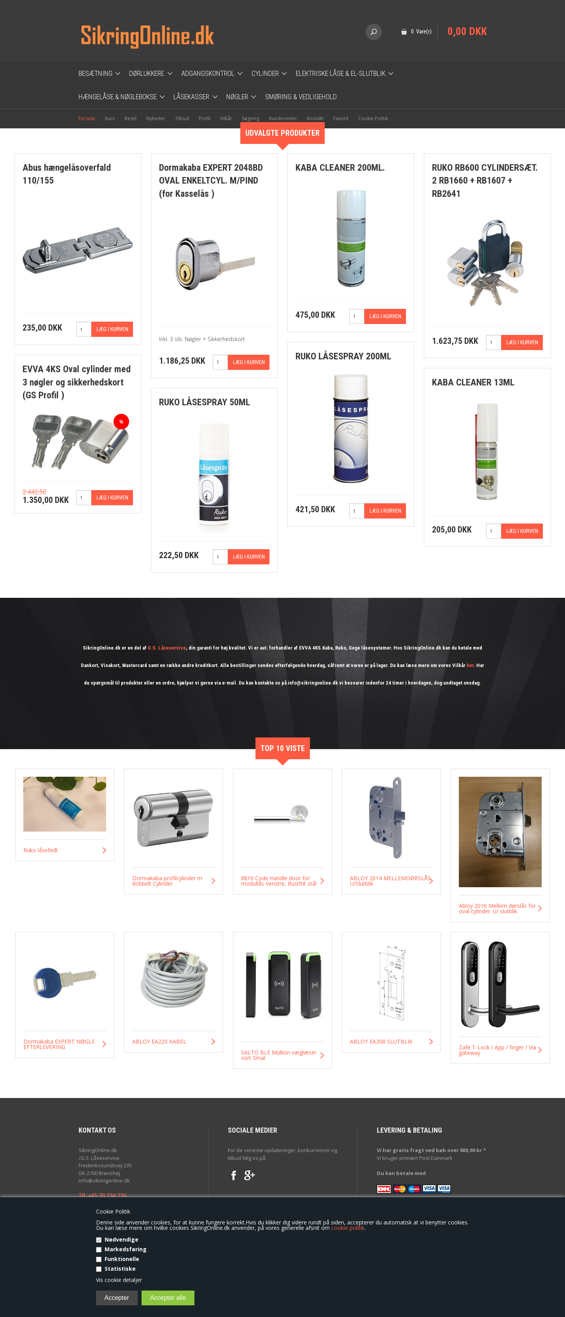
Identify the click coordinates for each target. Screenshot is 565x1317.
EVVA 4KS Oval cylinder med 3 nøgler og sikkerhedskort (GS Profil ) (77, 382)
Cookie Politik (373, 118)
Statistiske (120, 1268)
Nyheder (155, 118)
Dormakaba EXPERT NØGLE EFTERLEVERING (59, 1044)
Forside (87, 118)
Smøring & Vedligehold (301, 97)
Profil (204, 118)
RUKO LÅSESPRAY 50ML (204, 402)
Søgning (250, 118)
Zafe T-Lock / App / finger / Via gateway (497, 1050)
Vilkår (226, 118)
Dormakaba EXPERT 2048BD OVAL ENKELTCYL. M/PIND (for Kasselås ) (211, 180)
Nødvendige (121, 1239)
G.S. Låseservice (167, 648)
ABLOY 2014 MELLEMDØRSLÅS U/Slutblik (390, 881)
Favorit (340, 118)
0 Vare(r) (421, 31)
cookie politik (347, 1227)
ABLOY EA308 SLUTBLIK (381, 1041)
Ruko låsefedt (40, 850)
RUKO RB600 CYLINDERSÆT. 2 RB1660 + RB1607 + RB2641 (485, 180)
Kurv (110, 118)
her (470, 665)
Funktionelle (122, 1259)
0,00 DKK (467, 31)
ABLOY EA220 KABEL (159, 1041)
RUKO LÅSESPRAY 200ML (343, 356)
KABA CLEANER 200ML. (340, 167)
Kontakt (315, 118)
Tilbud (182, 118)
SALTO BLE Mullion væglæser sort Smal (279, 1055)
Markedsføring (126, 1249)
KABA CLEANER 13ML (473, 382)
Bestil (130, 118)
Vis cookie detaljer (119, 1280)
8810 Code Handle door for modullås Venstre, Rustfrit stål (279, 881)
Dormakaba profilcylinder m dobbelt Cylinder (167, 881)
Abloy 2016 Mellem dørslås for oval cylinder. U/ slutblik (497, 908)
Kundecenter (283, 118)
